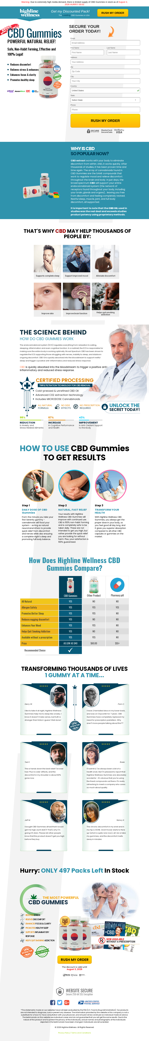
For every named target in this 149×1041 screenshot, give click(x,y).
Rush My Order (105, 121)
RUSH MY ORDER (112, 12)
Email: (73, 38)
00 (80, 4)
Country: (74, 86)
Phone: (73, 105)
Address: (74, 57)
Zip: (72, 67)
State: (73, 96)
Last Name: (111, 48)
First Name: (75, 48)
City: (72, 77)
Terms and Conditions (81, 1033)
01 (83, 4)
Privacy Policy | (64, 1033)
